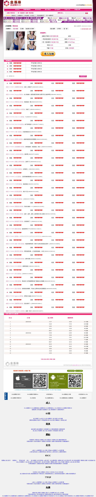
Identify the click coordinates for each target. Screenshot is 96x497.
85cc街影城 (33, 398)
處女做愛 (33, 429)
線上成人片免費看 (37, 430)
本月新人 (32, 15)
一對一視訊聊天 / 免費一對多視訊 (25, 13)
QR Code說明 (79, 370)
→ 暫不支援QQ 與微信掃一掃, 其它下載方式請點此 (49, 389)
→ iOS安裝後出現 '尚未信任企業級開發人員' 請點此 (25, 389)
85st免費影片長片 (16, 394)
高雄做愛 (65, 463)
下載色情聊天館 (32, 494)
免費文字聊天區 (11, 13)
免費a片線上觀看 (36, 492)
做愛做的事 (62, 429)
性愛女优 (37, 439)
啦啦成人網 (63, 420)
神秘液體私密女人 (49, 473)
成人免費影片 (48, 418)
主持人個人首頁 (45, 359)
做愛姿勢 (34, 409)
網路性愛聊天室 (62, 439)
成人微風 (60, 418)
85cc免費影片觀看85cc (32, 394)
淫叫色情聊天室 (40, 494)
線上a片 (57, 492)
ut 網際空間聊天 (62, 452)
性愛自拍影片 (30, 441)
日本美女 (35, 472)
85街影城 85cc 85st (83, 394)
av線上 (33, 450)
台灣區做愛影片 (32, 463)
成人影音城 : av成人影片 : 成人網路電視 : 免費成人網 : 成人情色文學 (54, 460)
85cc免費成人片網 (66, 394)
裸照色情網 (65, 494)
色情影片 (50, 430)
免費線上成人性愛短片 (45, 439)
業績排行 (14, 15)
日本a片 (48, 472)
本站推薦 (26, 15)
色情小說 (61, 430)
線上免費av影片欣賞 (25, 473)
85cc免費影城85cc (49, 398)
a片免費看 (51, 492)
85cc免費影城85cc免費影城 (66, 398)
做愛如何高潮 (40, 463)
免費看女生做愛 (48, 463)
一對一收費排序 (49, 15)
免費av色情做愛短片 (71, 473)
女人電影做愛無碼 (53, 429)
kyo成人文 (42, 418)
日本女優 (61, 472)
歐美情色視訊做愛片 (60, 473)
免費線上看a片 (45, 492)
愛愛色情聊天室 (49, 494)
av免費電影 (39, 450)
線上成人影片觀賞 (75, 462)
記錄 (54, 359)
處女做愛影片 (40, 429)
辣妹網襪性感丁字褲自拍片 (37, 473)
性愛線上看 (55, 439)
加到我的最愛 (84, 29)
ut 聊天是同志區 (34, 452)
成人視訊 (52, 420)
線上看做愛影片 (53, 409)
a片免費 (62, 492)
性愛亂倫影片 (65, 441)
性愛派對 (32, 439)
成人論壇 (55, 418)
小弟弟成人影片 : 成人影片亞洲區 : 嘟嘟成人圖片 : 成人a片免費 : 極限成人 (51, 462)
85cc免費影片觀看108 (16, 398)
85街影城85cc (49, 394)
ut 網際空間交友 (42, 452)
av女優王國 (61, 450)
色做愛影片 (45, 409)
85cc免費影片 (83, 398)
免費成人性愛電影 (46, 441)
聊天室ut (49, 452)
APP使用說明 (71, 370)
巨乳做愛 (39, 409)
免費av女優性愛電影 (57, 441)
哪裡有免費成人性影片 (35, 420)
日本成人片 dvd (54, 472)
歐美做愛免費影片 (57, 463)
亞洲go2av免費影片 (53, 450)
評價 (51, 359)
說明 (90, 29)
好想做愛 (46, 429)
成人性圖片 (36, 418)
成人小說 (45, 430)
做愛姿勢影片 (60, 409)
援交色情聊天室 (58, 494)
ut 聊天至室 (55, 452)
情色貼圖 (55, 430)
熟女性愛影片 (37, 441)
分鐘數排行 (20, 15)
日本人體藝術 (41, 472)
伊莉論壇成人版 (46, 420)
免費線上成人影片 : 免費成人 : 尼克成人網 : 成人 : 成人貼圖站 (18, 460)
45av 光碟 (45, 450)
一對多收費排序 (40, 15)
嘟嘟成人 (58, 420)
